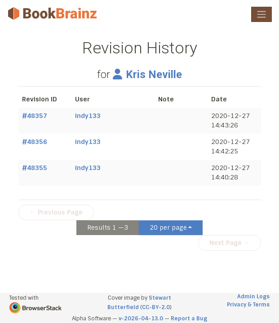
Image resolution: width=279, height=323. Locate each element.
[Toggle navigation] (261, 14)
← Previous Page (56, 212)
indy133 (88, 116)
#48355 (34, 168)
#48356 (34, 142)
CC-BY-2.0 (156, 307)
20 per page (168, 227)
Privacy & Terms (248, 304)
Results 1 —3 (107, 227)
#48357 (34, 116)
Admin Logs (253, 296)
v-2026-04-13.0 (141, 318)
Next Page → (229, 243)
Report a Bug (189, 318)
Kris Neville (147, 74)
